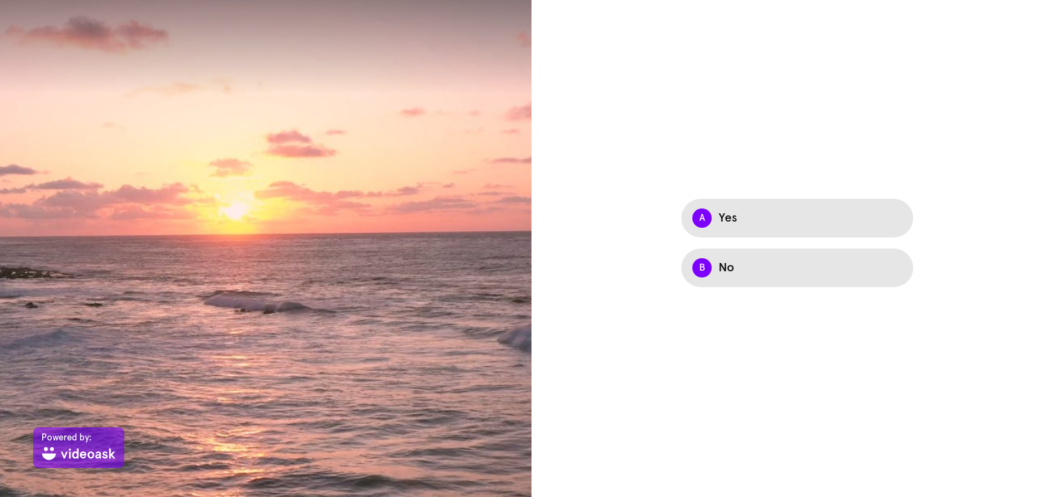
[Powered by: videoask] (78, 447)
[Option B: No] (797, 267)
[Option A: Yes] (797, 218)
